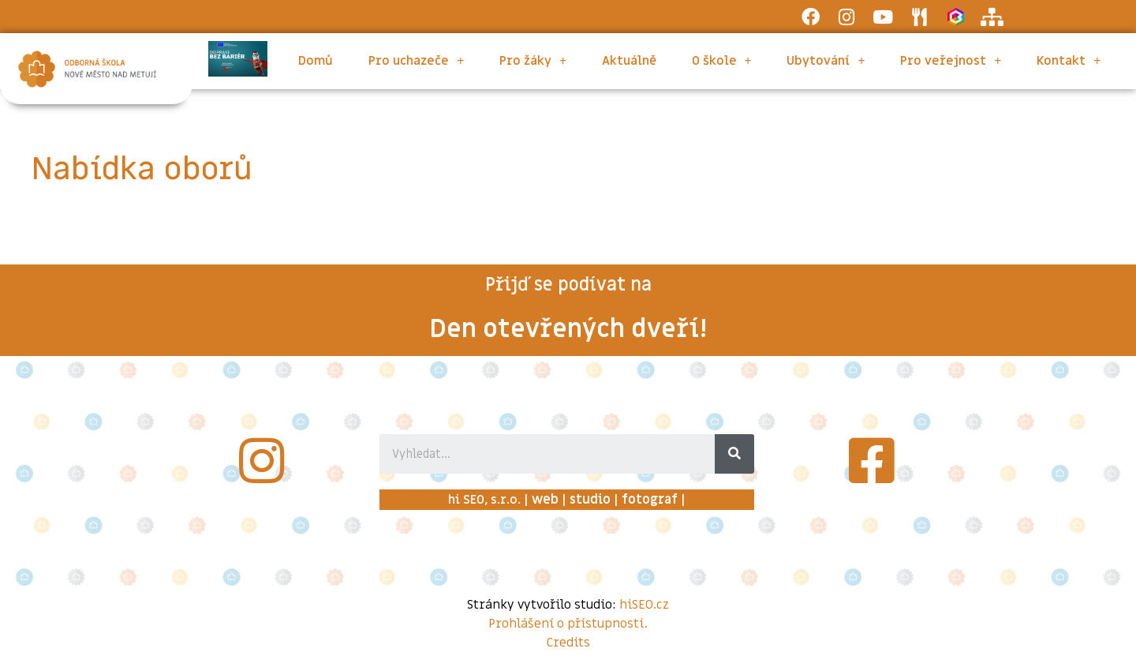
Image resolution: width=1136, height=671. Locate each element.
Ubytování (826, 61)
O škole (722, 61)
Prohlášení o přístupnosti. (568, 623)
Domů (315, 60)
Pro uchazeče (416, 61)
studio (590, 499)
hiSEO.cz (644, 604)
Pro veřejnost (950, 61)
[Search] (734, 454)
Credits (568, 642)
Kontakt (1068, 61)
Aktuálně (629, 60)
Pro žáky (532, 61)
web (545, 499)
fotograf (650, 499)
